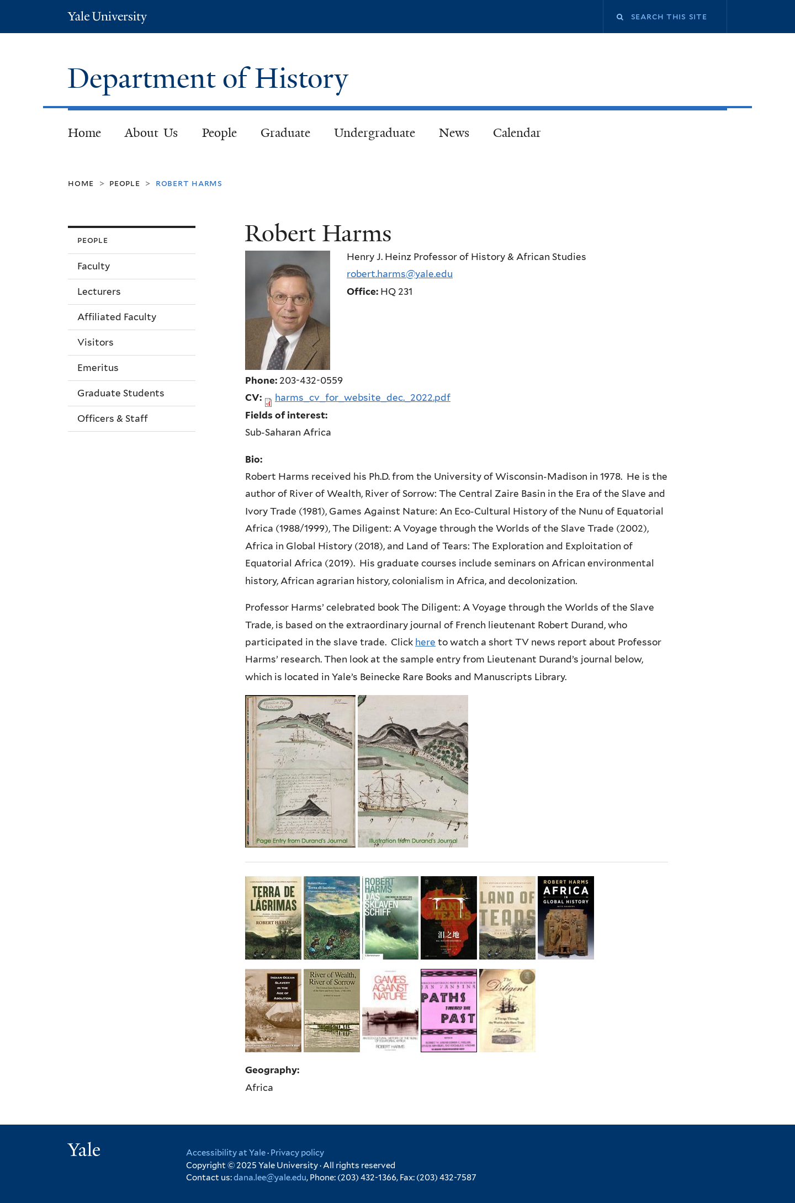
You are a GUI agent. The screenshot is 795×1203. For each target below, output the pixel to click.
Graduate (285, 133)
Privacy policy (297, 1153)
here (425, 642)
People (219, 133)
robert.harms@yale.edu (400, 273)
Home (84, 133)
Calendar (517, 133)
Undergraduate (374, 133)
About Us (151, 133)
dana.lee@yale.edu (270, 1178)
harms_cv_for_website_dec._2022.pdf (363, 397)
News (454, 133)
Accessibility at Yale (226, 1153)
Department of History (211, 78)
